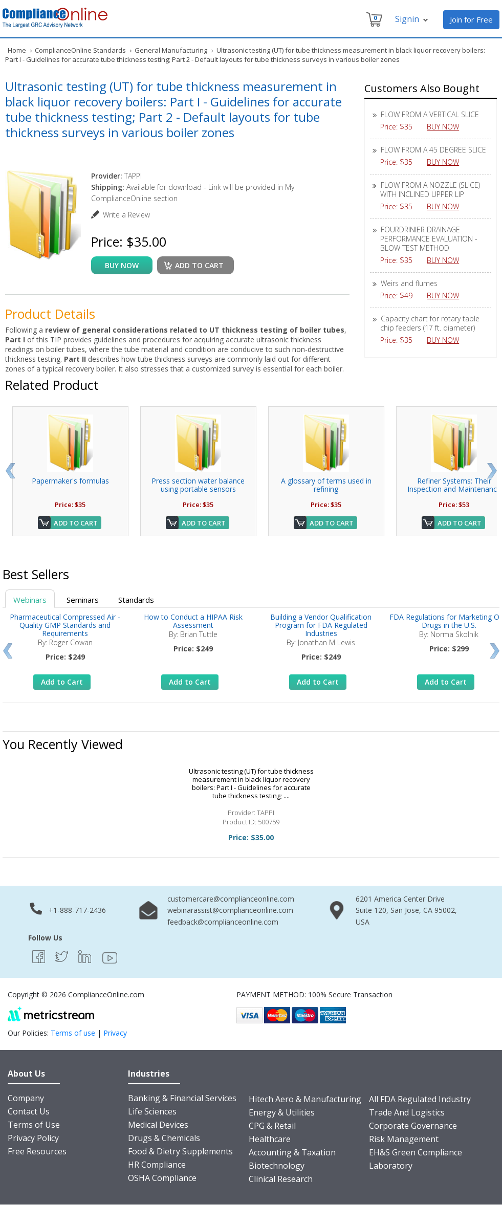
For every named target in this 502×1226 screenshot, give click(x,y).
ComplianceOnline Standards (80, 50)
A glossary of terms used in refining (326, 485)
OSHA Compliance (162, 1178)
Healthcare (270, 1139)
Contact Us (29, 1111)
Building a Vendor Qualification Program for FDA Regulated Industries (321, 625)
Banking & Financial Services (182, 1098)
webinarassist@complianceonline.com (230, 910)
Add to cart (199, 265)
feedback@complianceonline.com (222, 922)
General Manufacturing (171, 50)
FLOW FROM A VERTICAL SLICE (430, 114)
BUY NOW (446, 127)
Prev (10, 470)
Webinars (30, 600)
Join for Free (471, 19)
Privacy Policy (33, 1138)
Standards (136, 600)
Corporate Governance (413, 1125)
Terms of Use (34, 1124)
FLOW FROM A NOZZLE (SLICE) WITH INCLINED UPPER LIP (430, 189)
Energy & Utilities (282, 1112)
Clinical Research (281, 1179)
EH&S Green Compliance (415, 1152)
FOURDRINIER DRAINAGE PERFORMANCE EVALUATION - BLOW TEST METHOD (428, 239)
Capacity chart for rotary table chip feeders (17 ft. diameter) (429, 323)
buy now (122, 265)
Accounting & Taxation (292, 1152)
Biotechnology (276, 1165)
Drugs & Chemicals (164, 1138)
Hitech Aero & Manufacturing (305, 1099)
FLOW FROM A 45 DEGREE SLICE (433, 150)
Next (492, 470)
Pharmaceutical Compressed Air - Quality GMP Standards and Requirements (65, 625)
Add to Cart (76, 523)
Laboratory (390, 1165)
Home (17, 50)
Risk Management (404, 1139)
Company (26, 1098)
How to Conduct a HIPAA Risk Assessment (193, 621)
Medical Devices (158, 1124)
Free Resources (37, 1151)
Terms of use (73, 1033)
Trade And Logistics (407, 1112)
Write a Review (126, 215)
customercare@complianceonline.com (230, 899)
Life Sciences (152, 1111)
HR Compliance (157, 1164)
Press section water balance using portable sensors (198, 485)
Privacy (115, 1033)
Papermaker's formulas (70, 481)
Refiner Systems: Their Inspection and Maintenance (454, 485)
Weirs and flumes (409, 283)
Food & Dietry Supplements (180, 1151)
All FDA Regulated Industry (420, 1099)
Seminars (83, 600)
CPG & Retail (272, 1125)
